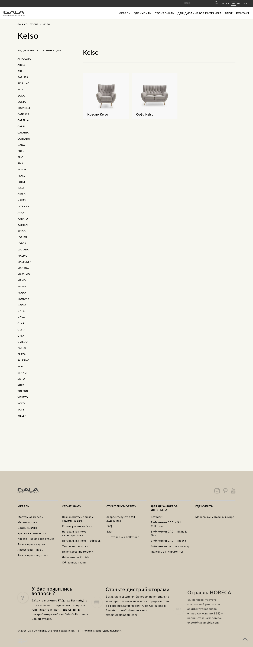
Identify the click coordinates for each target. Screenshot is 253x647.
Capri (21, 126)
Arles (21, 64)
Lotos (22, 243)
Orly (21, 335)
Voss (21, 409)
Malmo (23, 255)
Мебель (124, 13)
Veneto (23, 397)
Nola (21, 311)
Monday (23, 298)
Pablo (22, 348)
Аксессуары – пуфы (30, 549)
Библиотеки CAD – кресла (168, 540)
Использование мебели (77, 551)
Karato (23, 218)
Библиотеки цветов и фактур (170, 546)
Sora (21, 385)
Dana (21, 145)
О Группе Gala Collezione (122, 536)
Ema (20, 163)
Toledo (23, 391)
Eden (21, 151)
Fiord (22, 175)
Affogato (24, 58)
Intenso (23, 206)
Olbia (21, 329)
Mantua (23, 268)
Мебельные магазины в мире (214, 516)
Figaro (22, 169)
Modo (22, 292)
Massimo (24, 274)
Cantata (23, 114)
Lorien (22, 237)
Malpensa (24, 261)
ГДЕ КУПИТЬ (70, 617)
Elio (20, 157)
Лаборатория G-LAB (75, 557)
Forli (21, 181)
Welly (22, 415)
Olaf (21, 323)
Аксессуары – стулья (31, 544)
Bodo (21, 95)
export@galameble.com (121, 627)
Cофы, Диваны (27, 527)
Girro (22, 194)
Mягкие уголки (27, 522)
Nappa (22, 305)
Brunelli (24, 108)
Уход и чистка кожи (75, 546)
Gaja (21, 188)
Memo (22, 280)
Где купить (142, 13)
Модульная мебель (30, 516)
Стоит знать (164, 13)
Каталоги (157, 516)
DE (243, 3)
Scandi (22, 372)
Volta (22, 403)
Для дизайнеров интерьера (200, 13)
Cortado (24, 138)
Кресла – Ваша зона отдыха (36, 538)
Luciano (23, 249)
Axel (21, 71)
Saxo (21, 366)
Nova (21, 317)
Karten (23, 225)
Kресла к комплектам (32, 533)
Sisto (21, 378)
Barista (23, 77)
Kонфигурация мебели (77, 526)
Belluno (24, 83)
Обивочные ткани (74, 562)
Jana (21, 212)
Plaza (22, 354)
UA (239, 3)
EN (228, 3)
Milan (22, 286)
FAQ (109, 526)
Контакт (242, 13)
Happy (22, 200)
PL (223, 3)
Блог (229, 13)
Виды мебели (29, 50)
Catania (23, 132)
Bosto (22, 101)
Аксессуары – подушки (33, 555)
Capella (23, 120)
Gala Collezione (28, 24)
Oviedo (23, 341)
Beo (20, 89)
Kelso (22, 231)
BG (247, 3)
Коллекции (52, 50)
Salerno (23, 360)
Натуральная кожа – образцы (81, 540)
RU (233, 3)
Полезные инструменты (167, 551)
